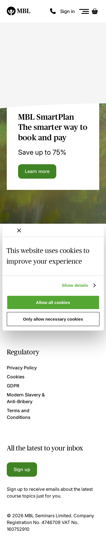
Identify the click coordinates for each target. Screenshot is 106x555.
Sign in (67, 11)
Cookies (16, 376)
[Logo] (19, 11)
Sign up (22, 469)
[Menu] (84, 11)
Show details (75, 285)
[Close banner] (19, 230)
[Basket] (94, 11)
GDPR (13, 385)
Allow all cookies (53, 302)
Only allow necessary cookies (53, 319)
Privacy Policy (22, 367)
